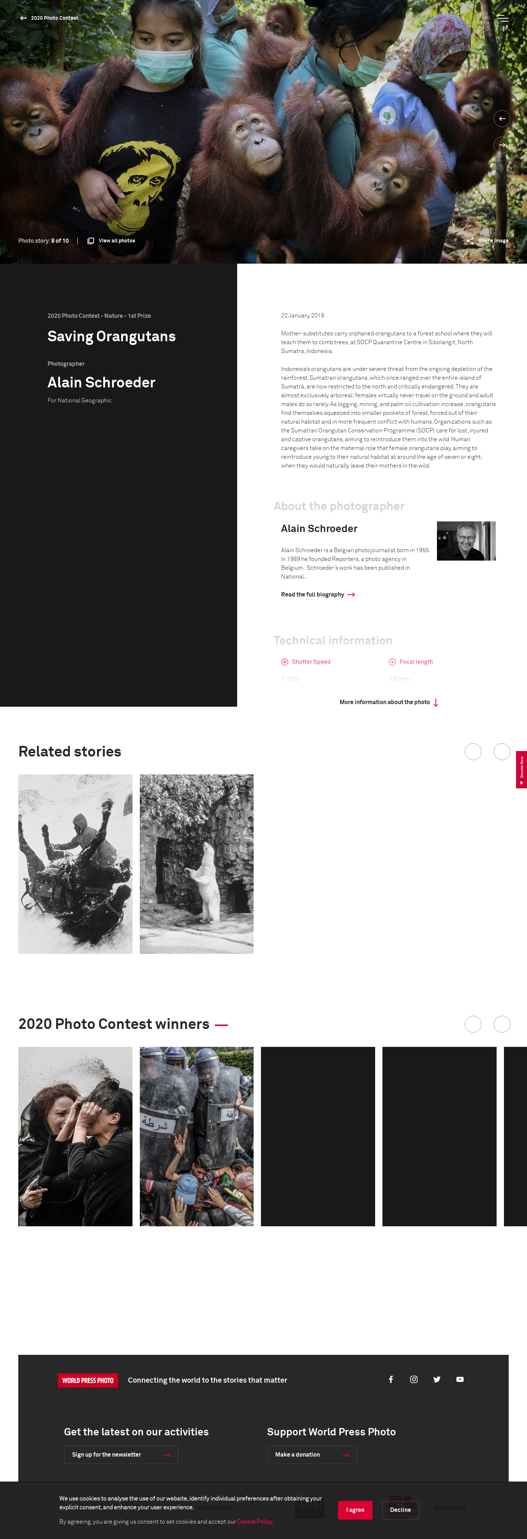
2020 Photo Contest (54, 18)
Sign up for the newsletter (106, 1455)
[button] (473, 751)
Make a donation (297, 1455)
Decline (400, 1510)
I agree (355, 1510)
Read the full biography (312, 595)
